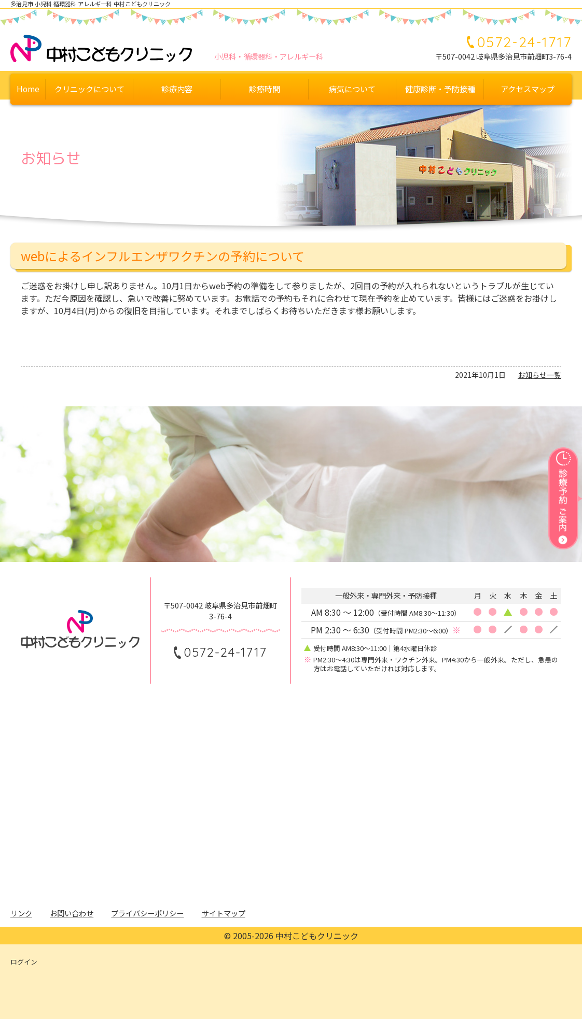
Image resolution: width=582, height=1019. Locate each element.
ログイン (23, 962)
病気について (352, 88)
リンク (21, 913)
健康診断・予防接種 (440, 88)
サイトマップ (223, 913)
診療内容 (176, 88)
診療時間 (264, 88)
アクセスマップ (528, 88)
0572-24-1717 (524, 42)
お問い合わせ (71, 913)
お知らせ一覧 (539, 375)
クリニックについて (89, 88)
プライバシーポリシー (147, 913)
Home (28, 88)
